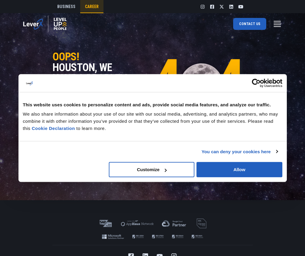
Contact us (249, 24)
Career (92, 6)
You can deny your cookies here (236, 151)
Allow (239, 169)
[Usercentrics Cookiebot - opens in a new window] (256, 83)
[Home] (45, 24)
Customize (152, 169)
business (66, 6)
